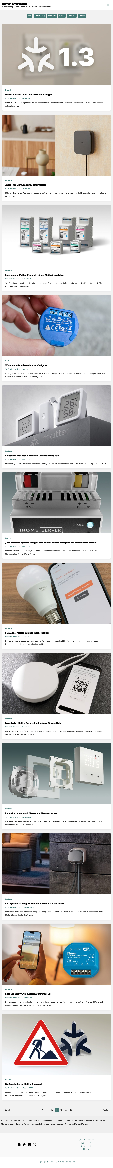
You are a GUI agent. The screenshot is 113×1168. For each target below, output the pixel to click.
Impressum (86, 1142)
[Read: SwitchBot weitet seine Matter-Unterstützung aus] (56, 416)
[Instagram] (29, 1144)
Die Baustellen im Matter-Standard (23, 1084)
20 (71, 1110)
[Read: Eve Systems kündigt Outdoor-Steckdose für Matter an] (56, 864)
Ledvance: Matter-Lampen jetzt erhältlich (27, 633)
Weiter (107, 1110)
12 (61, 1110)
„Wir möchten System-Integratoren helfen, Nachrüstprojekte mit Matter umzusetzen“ (51, 542)
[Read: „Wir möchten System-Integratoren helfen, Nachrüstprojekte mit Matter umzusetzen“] (56, 503)
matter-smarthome (15, 3)
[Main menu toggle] (108, 5)
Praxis (61, 16)
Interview (52, 16)
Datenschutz (86, 1146)
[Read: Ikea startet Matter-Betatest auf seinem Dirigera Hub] (56, 683)
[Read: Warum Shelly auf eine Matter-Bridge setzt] (56, 325)
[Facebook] (19, 1144)
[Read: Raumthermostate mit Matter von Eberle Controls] (56, 773)
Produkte (71, 16)
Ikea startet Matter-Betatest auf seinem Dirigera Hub (33, 723)
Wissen (82, 16)
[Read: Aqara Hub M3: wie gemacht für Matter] (56, 145)
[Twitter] (34, 1144)
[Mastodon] (24, 1144)
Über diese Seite (86, 1139)
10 (52, 1110)
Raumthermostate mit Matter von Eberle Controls (31, 813)
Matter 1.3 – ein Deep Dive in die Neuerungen (28, 94)
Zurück (6, 1110)
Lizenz (86, 1149)
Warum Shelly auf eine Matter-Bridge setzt (27, 365)
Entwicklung (40, 16)
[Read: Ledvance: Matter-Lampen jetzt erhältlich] (56, 593)
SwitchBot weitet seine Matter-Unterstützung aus (32, 455)
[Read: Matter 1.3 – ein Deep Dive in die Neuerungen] (56, 54)
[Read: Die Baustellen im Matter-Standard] (56, 1044)
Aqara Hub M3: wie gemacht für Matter (25, 185)
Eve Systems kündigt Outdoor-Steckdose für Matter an (34, 903)
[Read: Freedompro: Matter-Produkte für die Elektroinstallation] (56, 235)
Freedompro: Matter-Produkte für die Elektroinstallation (34, 275)
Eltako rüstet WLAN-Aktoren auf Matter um (28, 994)
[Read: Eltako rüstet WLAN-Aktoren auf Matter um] (56, 954)
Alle (29, 16)
